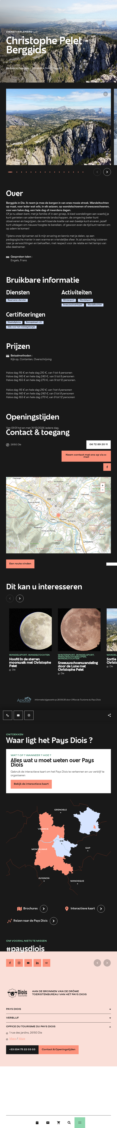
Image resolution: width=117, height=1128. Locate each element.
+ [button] (103, 485)
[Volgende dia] (107, 172)
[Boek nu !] (58, 1122)
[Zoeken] (69, 1122)
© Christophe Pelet (105, 94)
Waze (21, 1039)
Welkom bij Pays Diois (17, 68)
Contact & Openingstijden (58, 1050)
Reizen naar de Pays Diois (27, 921)
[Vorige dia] (97, 172)
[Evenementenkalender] (37, 1122)
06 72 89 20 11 (98, 444)
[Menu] (79, 1122)
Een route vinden (20, 564)
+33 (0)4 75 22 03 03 (22, 1050)
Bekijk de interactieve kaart (31, 784)
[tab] (10, 172)
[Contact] (48, 1122)
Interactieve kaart (80, 908)
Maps (12, 1039)
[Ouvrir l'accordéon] (58, 1009)
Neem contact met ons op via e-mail (86, 456)
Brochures (27, 908)
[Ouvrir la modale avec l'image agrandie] (58, 127)
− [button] (103, 490)
